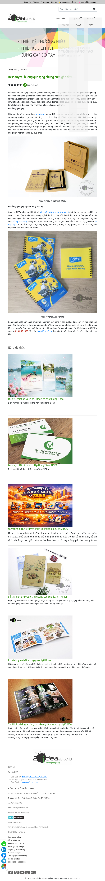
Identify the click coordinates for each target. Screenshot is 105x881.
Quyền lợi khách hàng (16, 846)
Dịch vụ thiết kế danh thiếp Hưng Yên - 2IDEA (32, 462)
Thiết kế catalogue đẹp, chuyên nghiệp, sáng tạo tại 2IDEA (40, 721)
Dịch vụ (59, 17)
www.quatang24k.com (63, 2)
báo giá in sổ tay (45, 328)
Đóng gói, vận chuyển (16, 843)
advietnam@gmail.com (29, 779)
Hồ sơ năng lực (14, 837)
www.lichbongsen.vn (86, 2)
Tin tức (25, 2)
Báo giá (81, 17)
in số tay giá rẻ (62, 209)
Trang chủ (15, 2)
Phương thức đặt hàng (17, 840)
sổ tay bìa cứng (20, 218)
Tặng (92, 17)
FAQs (92, 22)
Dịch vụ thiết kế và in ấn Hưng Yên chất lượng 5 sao (36, 395)
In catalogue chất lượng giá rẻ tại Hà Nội (29, 657)
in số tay (40, 111)
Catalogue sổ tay (15, 834)
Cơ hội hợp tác (14, 856)
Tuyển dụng (35, 2)
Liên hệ (46, 2)
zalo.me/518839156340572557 (34, 774)
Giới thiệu (47, 17)
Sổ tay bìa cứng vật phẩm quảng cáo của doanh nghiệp (38, 593)
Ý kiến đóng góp (14, 850)
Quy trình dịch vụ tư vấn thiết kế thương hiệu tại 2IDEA (38, 525)
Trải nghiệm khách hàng (17, 853)
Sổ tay (70, 17)
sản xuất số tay (47, 209)
